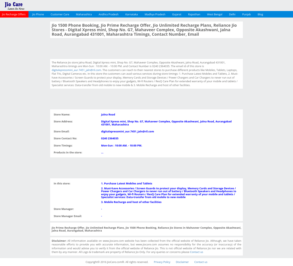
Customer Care (60, 14)
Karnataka (131, 14)
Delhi (232, 14)
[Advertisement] (24, 82)
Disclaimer (182, 262)
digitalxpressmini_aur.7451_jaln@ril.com (76, 70)
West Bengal (214, 14)
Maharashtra (84, 14)
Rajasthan (194, 14)
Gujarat (176, 14)
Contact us (196, 252)
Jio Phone (38, 14)
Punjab (246, 14)
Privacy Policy (162, 262)
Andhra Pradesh (109, 14)
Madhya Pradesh (155, 14)
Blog (260, 14)
